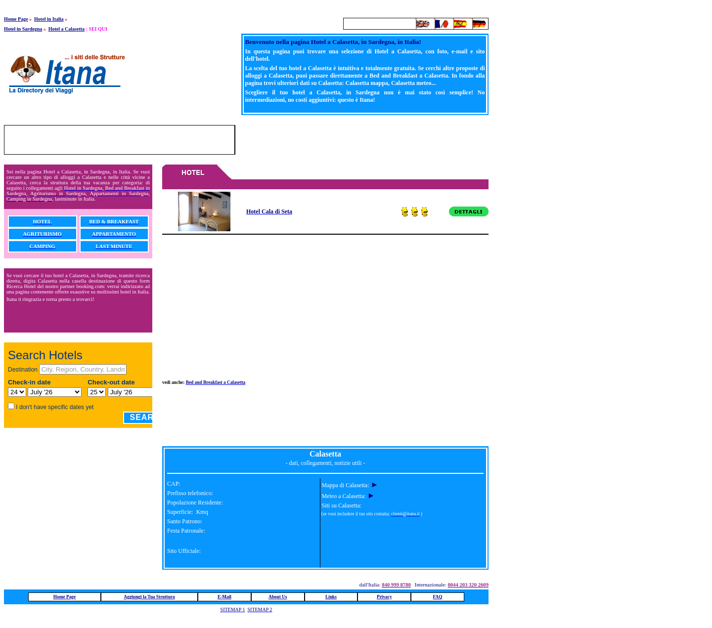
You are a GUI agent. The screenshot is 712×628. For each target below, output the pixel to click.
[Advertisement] (373, 140)
